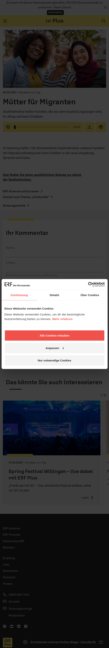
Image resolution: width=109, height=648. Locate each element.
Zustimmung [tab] (19, 294)
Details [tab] (54, 294)
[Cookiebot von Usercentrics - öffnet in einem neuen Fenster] (88, 284)
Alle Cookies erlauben (54, 335)
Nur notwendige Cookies (54, 360)
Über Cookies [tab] (89, 294)
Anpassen (54, 347)
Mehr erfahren (62, 319)
